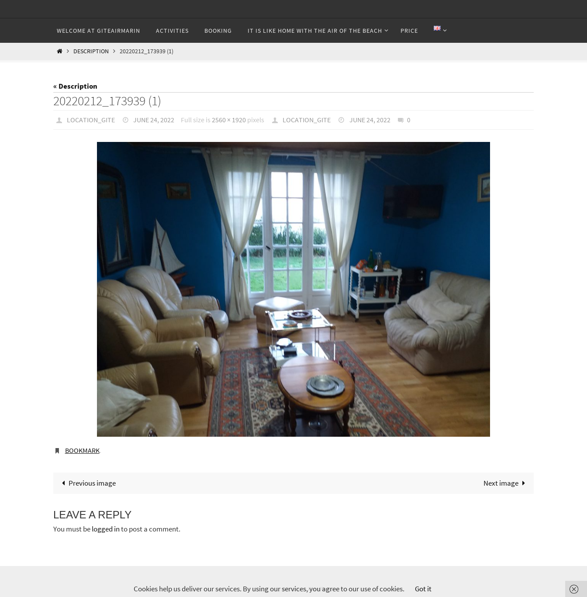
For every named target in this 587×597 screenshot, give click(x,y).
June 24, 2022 (153, 119)
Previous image (87, 483)
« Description (75, 86)
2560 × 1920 (229, 119)
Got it (423, 589)
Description (91, 51)
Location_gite (91, 119)
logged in (106, 529)
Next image (506, 483)
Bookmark (82, 450)
